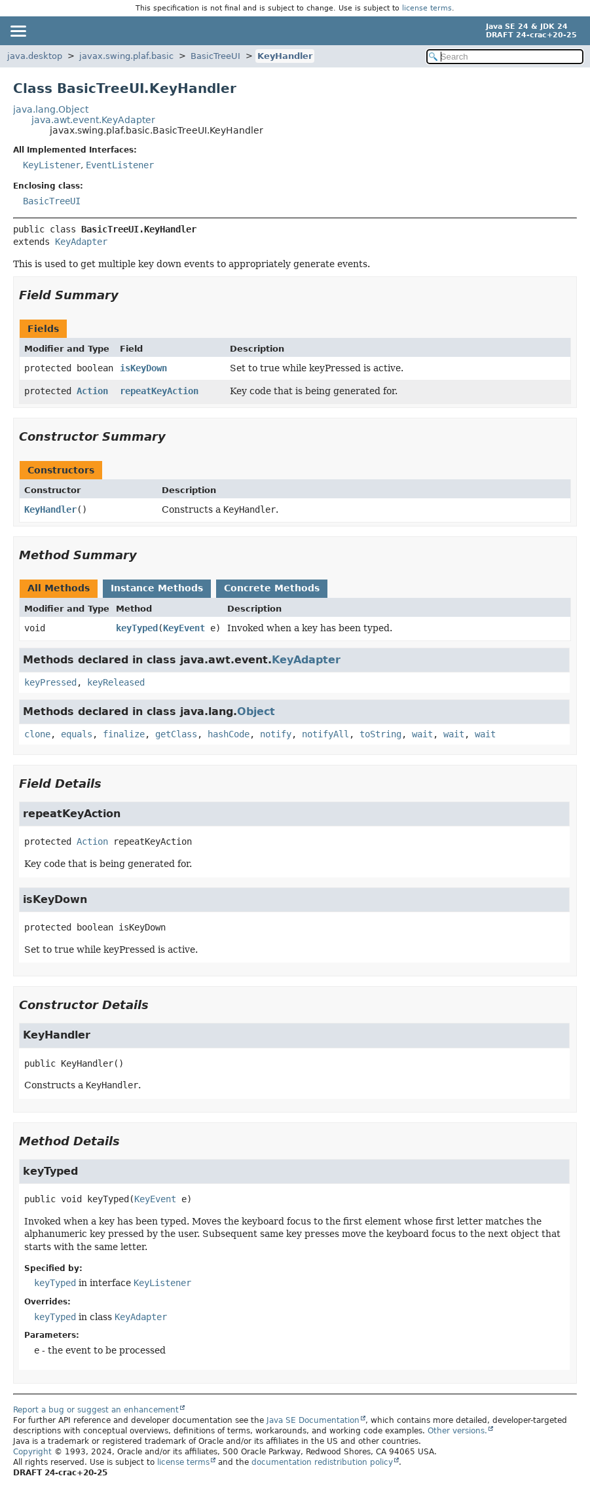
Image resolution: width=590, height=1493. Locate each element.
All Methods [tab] (59, 588)
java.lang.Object (50, 109)
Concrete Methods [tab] (272, 588)
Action (92, 391)
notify (275, 734)
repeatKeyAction (159, 391)
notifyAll (325, 734)
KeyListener (52, 165)
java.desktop (34, 56)
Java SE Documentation (313, 1420)
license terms (427, 8)
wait (422, 734)
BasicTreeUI (215, 56)
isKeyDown (143, 368)
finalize (124, 734)
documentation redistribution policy (322, 1462)
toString (380, 734)
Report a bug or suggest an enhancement (96, 1409)
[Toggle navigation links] (18, 31)
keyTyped (137, 628)
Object (256, 711)
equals (76, 734)
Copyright (32, 1451)
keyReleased (116, 682)
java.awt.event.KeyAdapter (93, 120)
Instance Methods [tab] (157, 588)
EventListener (120, 165)
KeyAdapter (81, 241)
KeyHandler (284, 56)
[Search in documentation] (504, 56)
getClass (176, 734)
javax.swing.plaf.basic (126, 56)
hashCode (228, 734)
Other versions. (457, 1430)
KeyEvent (184, 628)
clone (37, 734)
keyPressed (50, 682)
